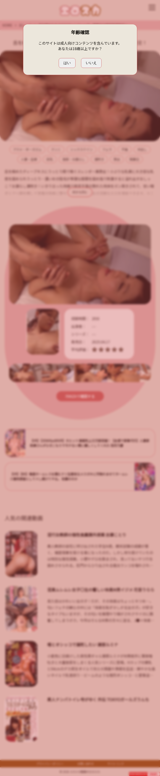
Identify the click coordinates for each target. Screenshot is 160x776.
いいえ (91, 63)
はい (67, 63)
